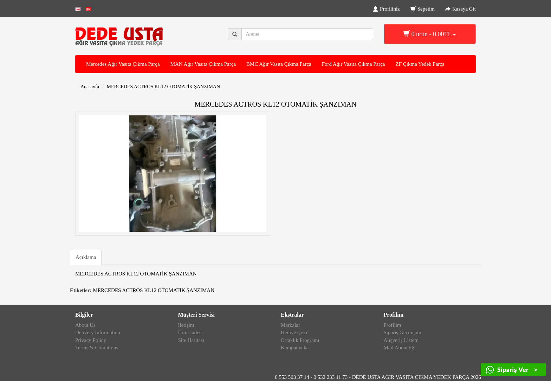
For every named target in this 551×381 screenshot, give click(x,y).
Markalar (290, 325)
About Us (85, 325)
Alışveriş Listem (401, 340)
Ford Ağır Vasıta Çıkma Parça (353, 64)
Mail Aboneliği (400, 347)
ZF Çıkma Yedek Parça (419, 64)
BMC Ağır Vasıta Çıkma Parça (278, 64)
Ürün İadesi (190, 332)
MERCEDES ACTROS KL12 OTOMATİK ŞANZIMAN (163, 86)
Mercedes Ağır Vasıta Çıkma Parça (123, 64)
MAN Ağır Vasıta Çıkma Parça (203, 64)
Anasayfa (89, 86)
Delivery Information (97, 332)
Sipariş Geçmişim (402, 332)
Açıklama (86, 257)
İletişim (186, 325)
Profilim (392, 325)
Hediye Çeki (294, 332)
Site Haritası (191, 340)
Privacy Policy (90, 340)
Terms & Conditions (96, 347)
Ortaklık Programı (300, 340)
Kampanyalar (295, 347)
